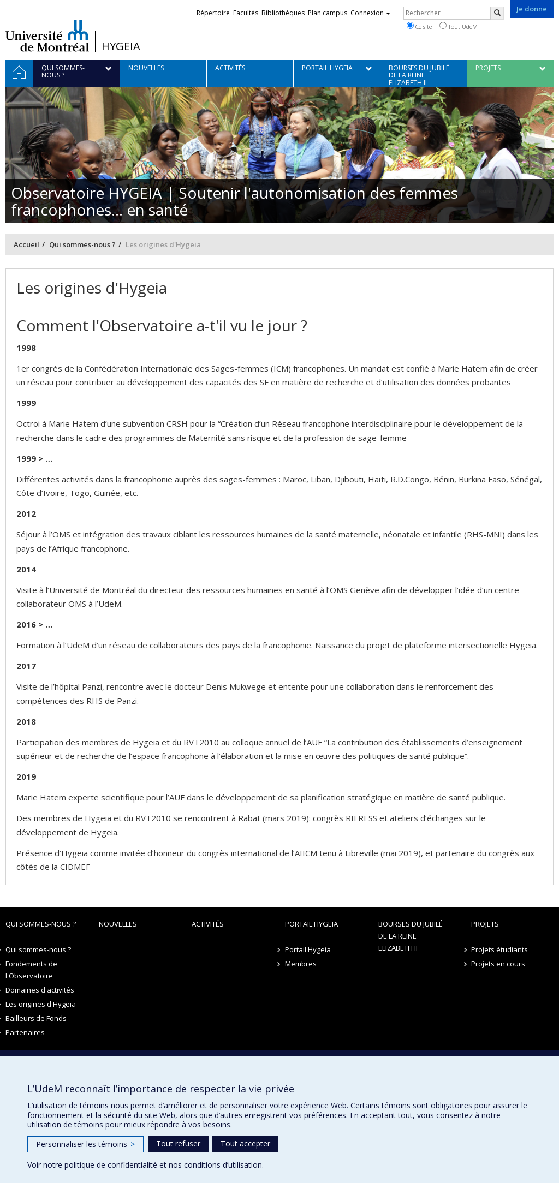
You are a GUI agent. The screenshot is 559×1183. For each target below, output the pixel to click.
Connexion (370, 12)
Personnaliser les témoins (85, 1144)
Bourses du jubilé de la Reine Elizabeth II (410, 936)
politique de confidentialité (110, 1165)
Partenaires (25, 1032)
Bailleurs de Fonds (36, 1018)
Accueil (26, 244)
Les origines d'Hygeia (40, 1004)
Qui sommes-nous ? (82, 244)
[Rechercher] (497, 13)
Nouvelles (118, 924)
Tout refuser (178, 1143)
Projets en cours (498, 964)
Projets (485, 924)
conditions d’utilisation (223, 1165)
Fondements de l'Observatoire (31, 970)
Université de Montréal (47, 35)
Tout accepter (245, 1143)
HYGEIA (121, 46)
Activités (208, 924)
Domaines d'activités (39, 990)
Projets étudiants (499, 949)
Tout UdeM (458, 26)
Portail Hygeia (311, 924)
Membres (301, 964)
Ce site (419, 26)
